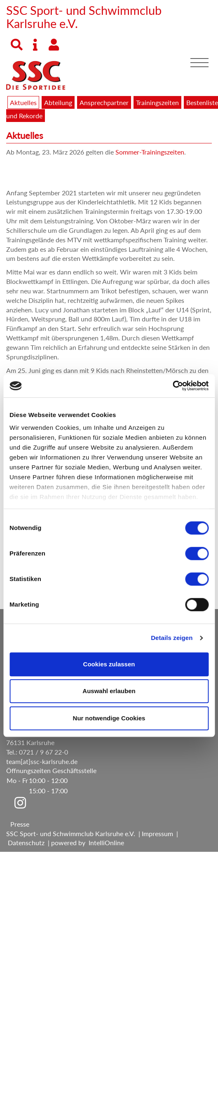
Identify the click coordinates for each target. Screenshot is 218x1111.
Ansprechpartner (104, 102)
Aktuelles (23, 102)
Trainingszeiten (157, 102)
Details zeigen (171, 637)
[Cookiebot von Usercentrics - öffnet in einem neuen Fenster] (172, 385)
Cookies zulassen (109, 664)
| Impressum (154, 833)
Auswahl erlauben (108, 690)
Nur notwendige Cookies (109, 718)
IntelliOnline (106, 842)
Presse (19, 824)
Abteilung (58, 102)
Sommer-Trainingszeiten (149, 152)
